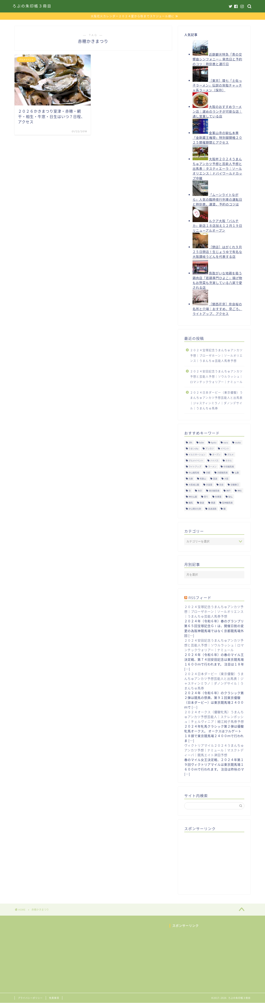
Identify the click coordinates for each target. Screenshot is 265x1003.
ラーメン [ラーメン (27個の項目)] (212, 466)
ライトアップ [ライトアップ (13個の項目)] (195, 466)
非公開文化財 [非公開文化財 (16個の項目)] (195, 508)
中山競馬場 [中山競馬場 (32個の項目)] (194, 472)
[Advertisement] (215, 861)
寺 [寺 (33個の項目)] (190, 490)
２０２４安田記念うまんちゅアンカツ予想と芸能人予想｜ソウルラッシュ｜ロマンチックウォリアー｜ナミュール (216, 376)
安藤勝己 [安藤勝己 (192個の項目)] (234, 484)
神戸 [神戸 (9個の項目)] (228, 490)
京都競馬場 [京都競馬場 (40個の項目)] (222, 472)
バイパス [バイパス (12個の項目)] (214, 460)
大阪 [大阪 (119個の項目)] (226, 478)
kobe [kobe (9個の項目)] (201, 442)
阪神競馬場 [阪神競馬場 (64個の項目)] (227, 502)
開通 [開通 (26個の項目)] (213, 502)
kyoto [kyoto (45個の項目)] (213, 442)
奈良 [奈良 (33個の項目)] (221, 484)
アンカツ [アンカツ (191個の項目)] (209, 448)
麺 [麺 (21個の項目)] (224, 508)
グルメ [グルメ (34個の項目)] (230, 454)
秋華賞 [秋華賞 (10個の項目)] (218, 496)
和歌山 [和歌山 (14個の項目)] (203, 478)
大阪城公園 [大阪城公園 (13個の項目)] (194, 484)
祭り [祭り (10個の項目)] (206, 496)
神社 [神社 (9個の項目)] (239, 490)
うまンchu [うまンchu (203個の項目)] (193, 448)
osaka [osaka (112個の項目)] (238, 442)
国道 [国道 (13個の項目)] (215, 478)
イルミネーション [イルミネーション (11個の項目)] (197, 454)
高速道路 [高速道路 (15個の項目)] (212, 508)
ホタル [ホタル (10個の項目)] (228, 460)
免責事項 (54, 998)
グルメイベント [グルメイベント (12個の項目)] (196, 460)
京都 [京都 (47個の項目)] (208, 472)
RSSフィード (199, 597)
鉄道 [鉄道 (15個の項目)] (202, 502)
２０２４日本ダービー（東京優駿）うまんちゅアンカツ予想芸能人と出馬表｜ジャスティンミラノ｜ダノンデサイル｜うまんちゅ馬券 (216, 400)
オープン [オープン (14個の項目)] (216, 454)
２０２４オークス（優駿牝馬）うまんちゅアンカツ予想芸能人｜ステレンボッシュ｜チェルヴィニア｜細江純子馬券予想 (214, 716)
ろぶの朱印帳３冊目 (32, 6)
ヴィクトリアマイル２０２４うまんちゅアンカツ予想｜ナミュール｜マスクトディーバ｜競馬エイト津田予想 (214, 750)
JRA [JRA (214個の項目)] (190, 442)
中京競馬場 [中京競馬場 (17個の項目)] (228, 466)
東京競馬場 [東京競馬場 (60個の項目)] (214, 490)
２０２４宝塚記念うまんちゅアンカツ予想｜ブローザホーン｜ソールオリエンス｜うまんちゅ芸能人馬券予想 (216, 355)
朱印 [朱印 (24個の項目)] (200, 490)
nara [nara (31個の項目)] (225, 442)
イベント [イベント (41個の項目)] (225, 448)
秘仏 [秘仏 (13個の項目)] (230, 496)
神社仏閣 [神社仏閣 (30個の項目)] (193, 496)
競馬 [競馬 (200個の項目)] (191, 502)
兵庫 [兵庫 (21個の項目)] (191, 478)
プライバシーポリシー (30, 998)
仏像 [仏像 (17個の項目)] (237, 472)
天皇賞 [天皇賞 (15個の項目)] (209, 484)
